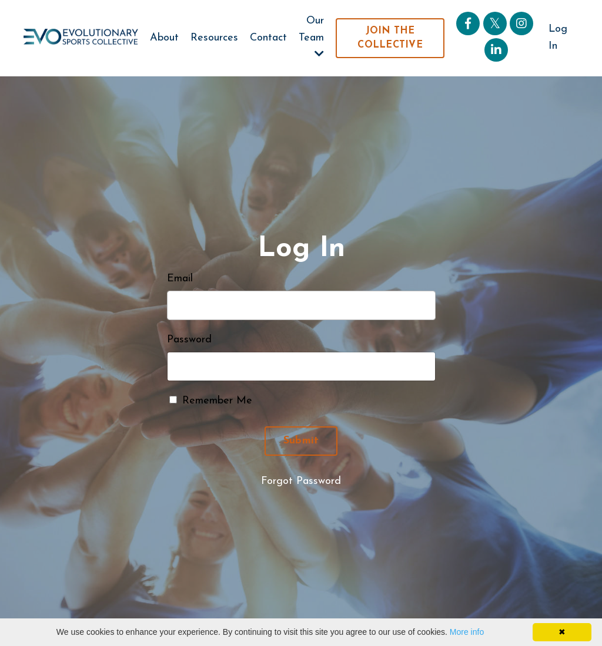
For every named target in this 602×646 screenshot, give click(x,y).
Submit (301, 440)
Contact (268, 37)
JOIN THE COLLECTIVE (390, 38)
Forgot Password (301, 481)
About (164, 37)
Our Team (311, 37)
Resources (214, 37)
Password (189, 339)
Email (180, 278)
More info (467, 632)
